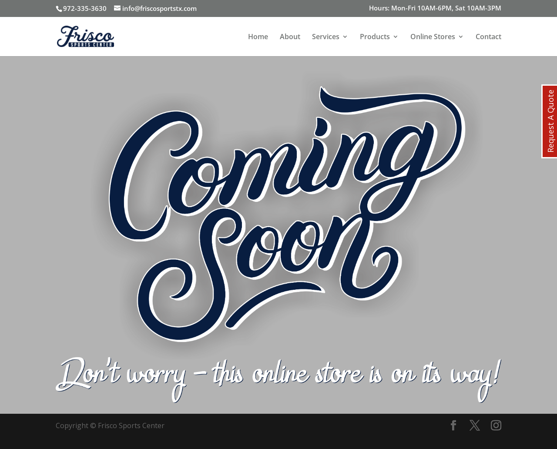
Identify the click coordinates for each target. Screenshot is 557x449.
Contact (488, 37)
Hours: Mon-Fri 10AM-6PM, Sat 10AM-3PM (435, 8)
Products (375, 37)
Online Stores (432, 37)
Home (258, 37)
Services (325, 37)
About (290, 37)
